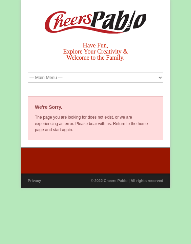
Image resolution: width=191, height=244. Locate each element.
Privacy (34, 181)
